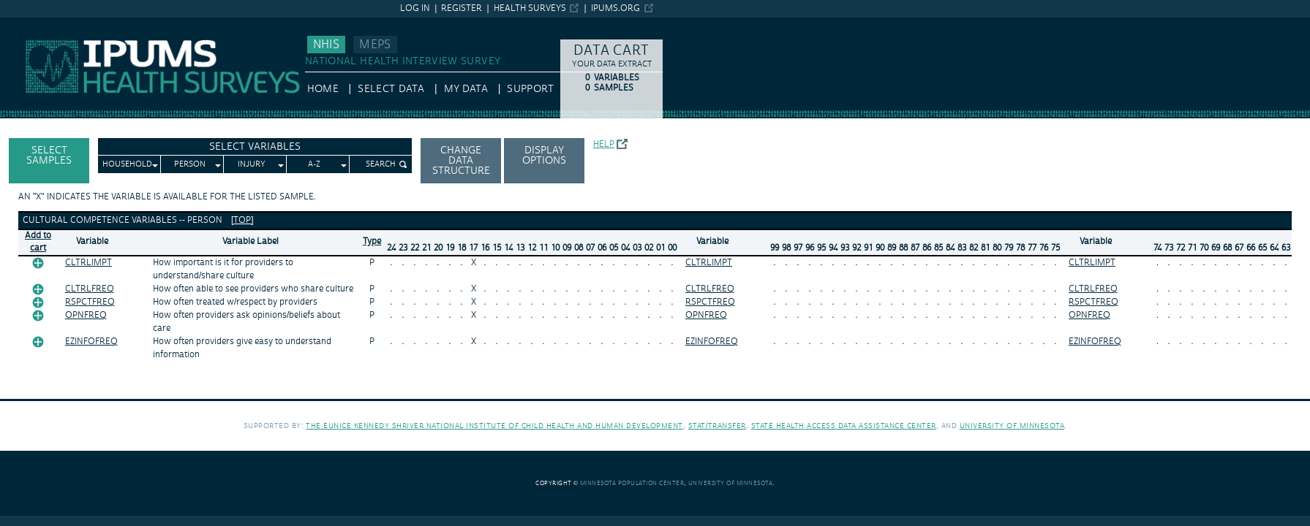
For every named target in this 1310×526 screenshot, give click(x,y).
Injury (252, 164)
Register (461, 8)
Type (372, 241)
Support (530, 89)
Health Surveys (530, 8)
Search (381, 164)
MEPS (375, 44)
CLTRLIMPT (88, 262)
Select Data (391, 89)
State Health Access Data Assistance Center (843, 425)
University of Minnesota (1012, 425)
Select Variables (255, 146)
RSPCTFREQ (90, 302)
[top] (242, 220)
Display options (544, 155)
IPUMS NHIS (29, 24)
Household (127, 164)
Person (190, 164)
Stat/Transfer (717, 425)
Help (603, 144)
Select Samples (49, 155)
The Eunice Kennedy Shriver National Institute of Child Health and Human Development (494, 425)
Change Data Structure (461, 161)
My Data (466, 89)
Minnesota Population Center (632, 483)
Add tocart (38, 242)
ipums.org (615, 8)
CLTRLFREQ (89, 288)
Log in (415, 8)
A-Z (314, 164)
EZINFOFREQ (91, 341)
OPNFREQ (86, 315)
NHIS (326, 44)
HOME (323, 89)
